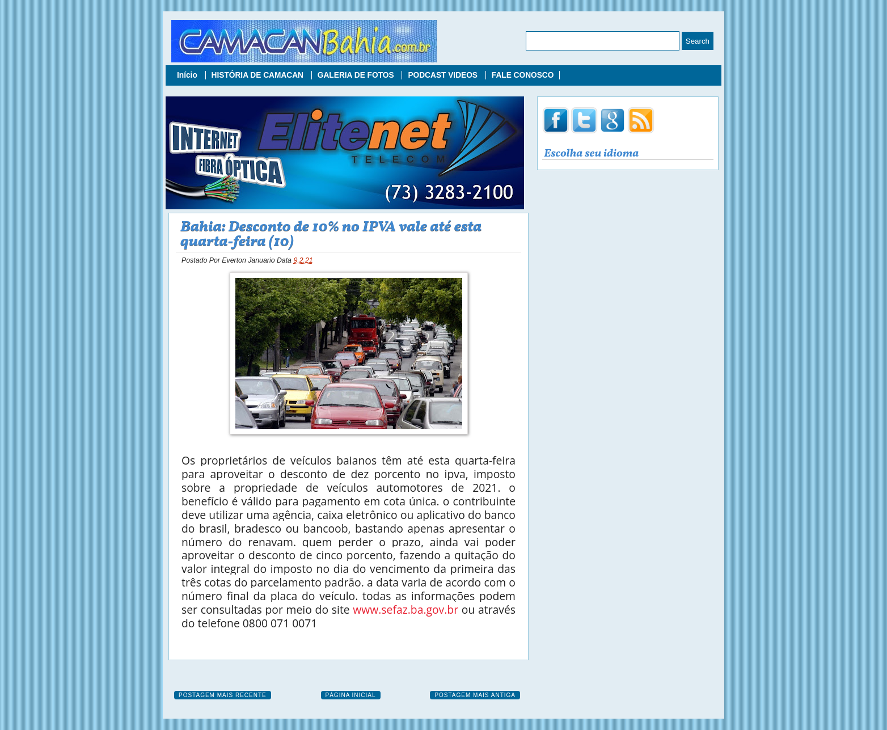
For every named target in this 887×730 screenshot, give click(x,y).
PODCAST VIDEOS (443, 75)
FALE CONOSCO (523, 75)
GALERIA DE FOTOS (357, 75)
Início (188, 75)
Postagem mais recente (223, 695)
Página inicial (351, 695)
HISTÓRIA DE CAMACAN (259, 75)
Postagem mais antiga (475, 695)
